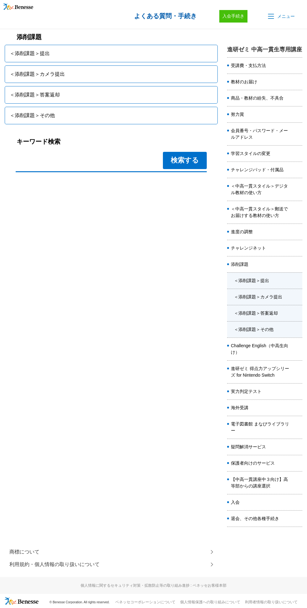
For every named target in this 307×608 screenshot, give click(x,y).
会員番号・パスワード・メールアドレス (259, 134)
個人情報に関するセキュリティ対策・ (153, 585)
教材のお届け (244, 81)
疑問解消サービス (248, 446)
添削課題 (239, 264)
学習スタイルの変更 (250, 153)
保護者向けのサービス (253, 463)
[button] (281, 16)
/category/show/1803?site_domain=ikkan (297, 189)
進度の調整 (242, 231)
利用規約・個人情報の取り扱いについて (54, 564)
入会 (235, 502)
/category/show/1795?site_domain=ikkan (297, 248)
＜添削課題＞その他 (253, 329)
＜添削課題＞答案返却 (256, 313)
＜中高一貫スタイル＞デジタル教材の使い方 (259, 189)
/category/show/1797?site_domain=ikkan (297, 391)
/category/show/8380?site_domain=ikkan (297, 502)
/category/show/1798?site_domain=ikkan (297, 114)
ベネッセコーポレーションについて (145, 602)
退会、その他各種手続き (255, 518)
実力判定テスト (246, 391)
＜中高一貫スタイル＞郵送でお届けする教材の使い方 (259, 212)
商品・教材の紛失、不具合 (257, 97)
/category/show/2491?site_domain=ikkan (297, 134)
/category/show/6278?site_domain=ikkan (297, 82)
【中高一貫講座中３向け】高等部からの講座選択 (259, 482)
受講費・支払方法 (248, 65)
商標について (24, 551)
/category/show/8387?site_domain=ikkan (297, 518)
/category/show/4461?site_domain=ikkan (297, 232)
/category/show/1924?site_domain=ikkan (297, 463)
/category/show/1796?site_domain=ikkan (297, 264)
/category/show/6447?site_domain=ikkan (297, 371)
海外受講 (239, 407)
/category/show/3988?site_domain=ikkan (297, 170)
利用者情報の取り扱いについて (271, 602)
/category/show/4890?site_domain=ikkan (297, 349)
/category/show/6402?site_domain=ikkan (297, 212)
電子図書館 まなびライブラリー (260, 427)
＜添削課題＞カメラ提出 (258, 296)
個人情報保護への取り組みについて (210, 602)
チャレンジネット (248, 247)
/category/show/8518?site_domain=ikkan (297, 482)
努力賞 (237, 114)
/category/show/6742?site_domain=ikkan (297, 447)
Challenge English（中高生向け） (259, 349)
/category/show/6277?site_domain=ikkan (297, 65)
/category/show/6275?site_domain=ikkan (297, 153)
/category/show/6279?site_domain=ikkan (297, 98)
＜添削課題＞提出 (251, 280)
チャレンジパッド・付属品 (257, 169)
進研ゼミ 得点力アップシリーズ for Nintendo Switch (260, 372)
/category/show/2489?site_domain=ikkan (297, 407)
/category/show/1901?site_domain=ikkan (297, 427)
